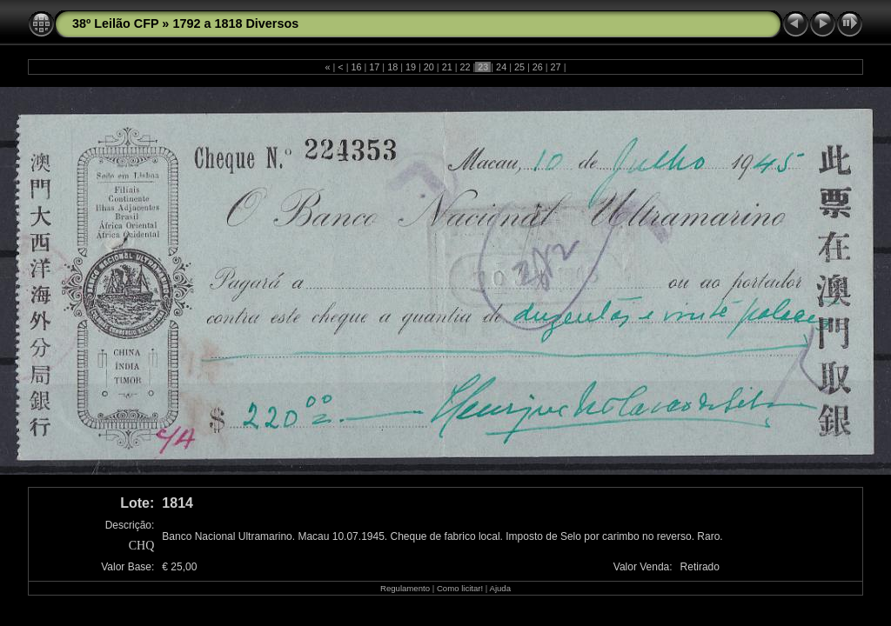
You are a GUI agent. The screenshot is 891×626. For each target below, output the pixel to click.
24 (501, 67)
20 (429, 67)
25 (519, 67)
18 (392, 67)
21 (447, 67)
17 (374, 67)
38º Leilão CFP (115, 23)
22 (464, 67)
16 (357, 67)
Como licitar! (460, 588)
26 (538, 67)
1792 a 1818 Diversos (235, 23)
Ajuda (500, 588)
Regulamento (405, 588)
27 (556, 67)
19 (411, 67)
